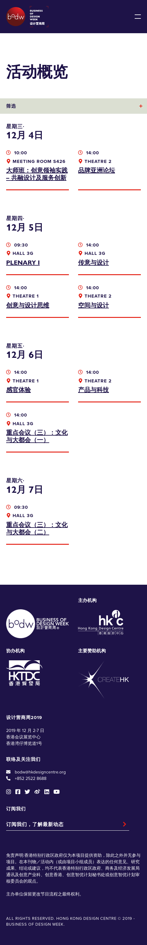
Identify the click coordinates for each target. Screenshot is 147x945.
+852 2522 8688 (30, 778)
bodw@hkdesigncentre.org (40, 772)
